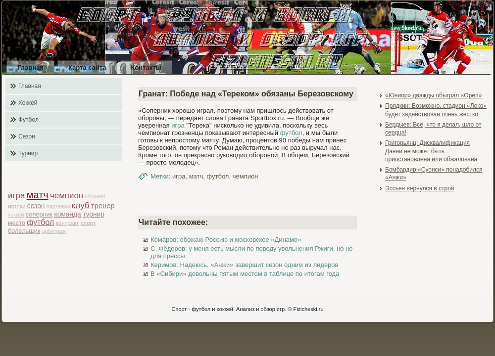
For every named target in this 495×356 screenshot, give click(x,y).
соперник (39, 214)
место (16, 222)
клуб (81, 205)
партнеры (58, 206)
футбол (40, 222)
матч (38, 194)
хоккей (16, 215)
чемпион (66, 195)
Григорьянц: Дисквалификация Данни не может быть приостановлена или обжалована (431, 151)
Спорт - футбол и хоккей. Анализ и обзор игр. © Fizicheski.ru (247, 309)
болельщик (24, 230)
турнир (93, 214)
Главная (30, 67)
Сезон (26, 136)
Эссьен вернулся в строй (419, 188)
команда (67, 214)
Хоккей (28, 102)
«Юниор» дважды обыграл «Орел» (433, 95)
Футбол (28, 119)
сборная (95, 196)
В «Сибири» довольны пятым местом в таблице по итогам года (244, 273)
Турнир (28, 153)
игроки (16, 206)
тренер (103, 206)
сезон (36, 206)
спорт (88, 223)
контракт (67, 223)
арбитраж (54, 231)
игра (16, 195)
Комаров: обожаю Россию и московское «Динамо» (225, 239)
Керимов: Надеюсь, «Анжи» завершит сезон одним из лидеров (244, 264)
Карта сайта (87, 67)
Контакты (146, 67)
